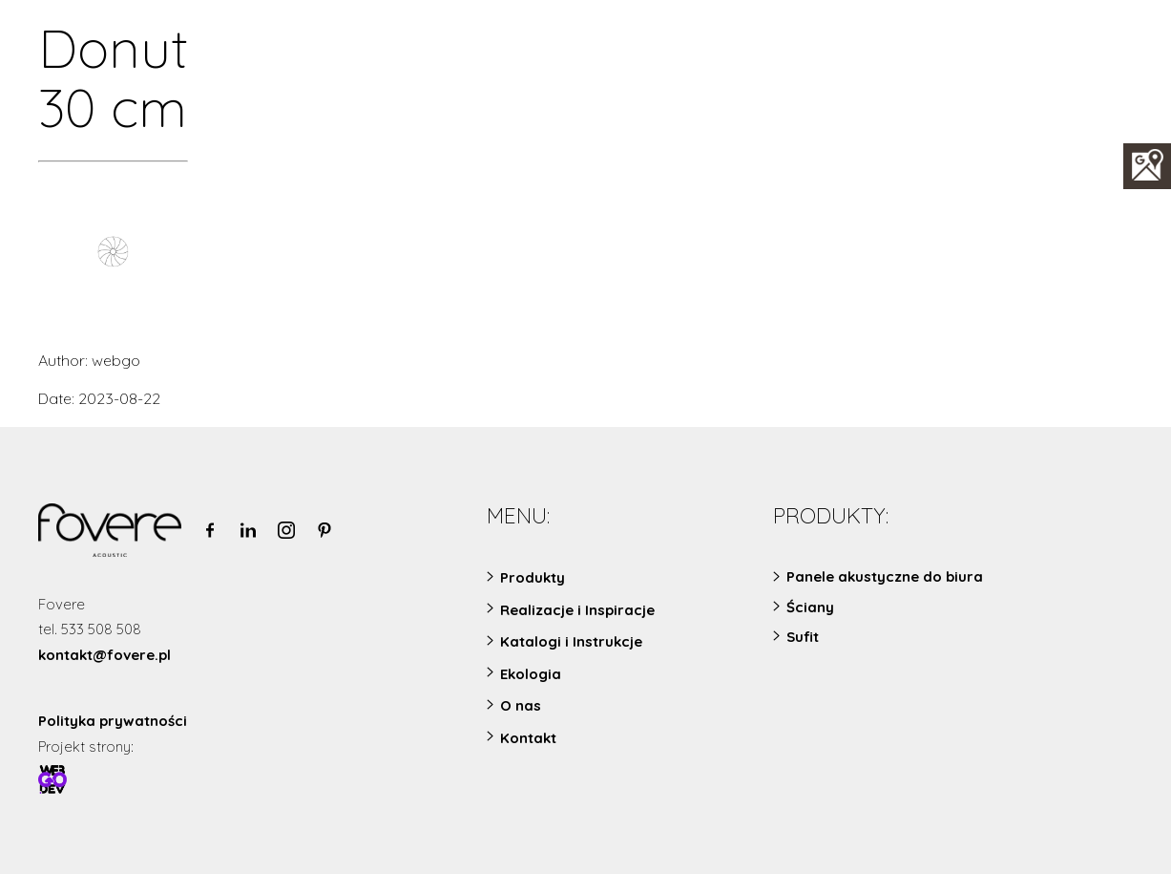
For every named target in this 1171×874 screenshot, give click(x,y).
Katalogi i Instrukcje (571, 641)
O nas (520, 705)
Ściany (810, 607)
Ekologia (530, 674)
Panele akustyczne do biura (884, 576)
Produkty (532, 577)
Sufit (802, 637)
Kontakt (528, 738)
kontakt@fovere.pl (104, 655)
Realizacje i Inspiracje (577, 610)
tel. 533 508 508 (89, 629)
